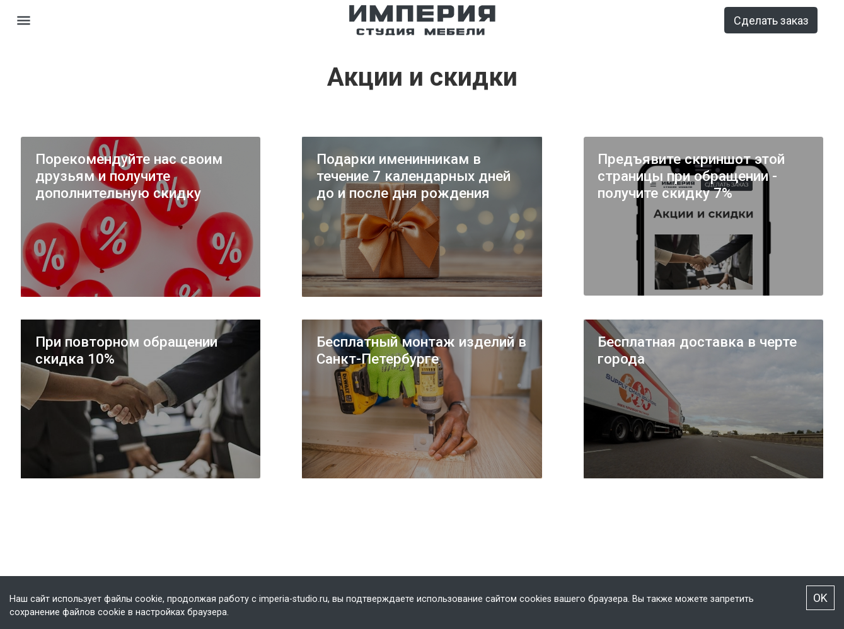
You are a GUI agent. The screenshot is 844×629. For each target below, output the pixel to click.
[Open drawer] (24, 20)
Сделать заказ (771, 20)
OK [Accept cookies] (820, 597)
